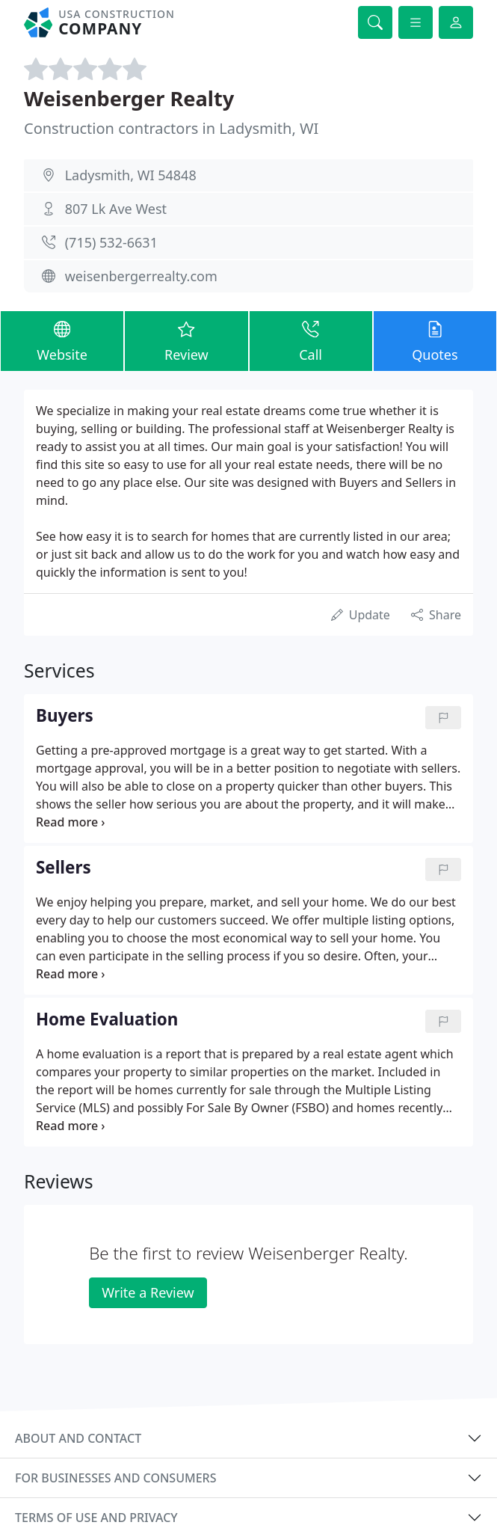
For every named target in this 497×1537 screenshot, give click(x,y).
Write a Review (148, 1292)
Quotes (435, 340)
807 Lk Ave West (116, 209)
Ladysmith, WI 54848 (131, 175)
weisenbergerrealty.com (141, 276)
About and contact (78, 1438)
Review (186, 340)
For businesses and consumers (115, 1478)
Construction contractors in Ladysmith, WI (171, 128)
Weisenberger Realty (129, 98)
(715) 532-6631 (111, 242)
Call (311, 340)
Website (62, 340)
